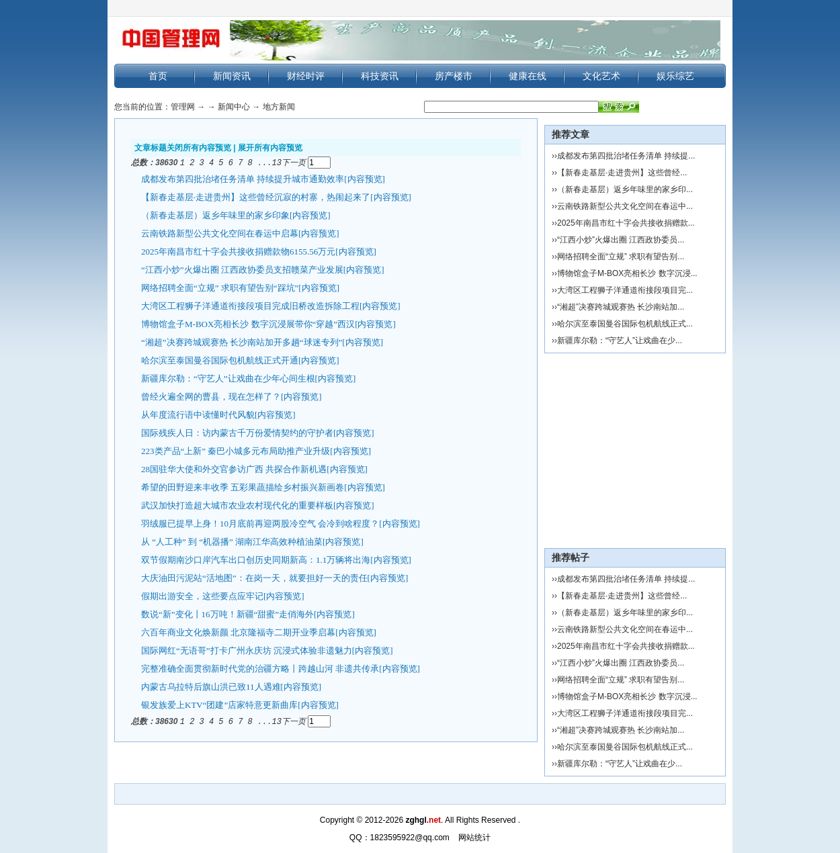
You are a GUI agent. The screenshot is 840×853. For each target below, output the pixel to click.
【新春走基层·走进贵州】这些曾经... (622, 172)
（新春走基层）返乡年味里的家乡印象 (215, 215)
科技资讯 (379, 76)
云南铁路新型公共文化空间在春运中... (625, 206)
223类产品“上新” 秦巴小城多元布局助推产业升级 (235, 450)
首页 (158, 76)
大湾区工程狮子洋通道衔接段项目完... (625, 290)
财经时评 (306, 76)
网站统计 (474, 837)
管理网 (183, 106)
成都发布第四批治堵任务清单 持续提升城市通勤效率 (242, 178)
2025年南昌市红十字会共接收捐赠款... (626, 223)
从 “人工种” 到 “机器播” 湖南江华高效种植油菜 (232, 541)
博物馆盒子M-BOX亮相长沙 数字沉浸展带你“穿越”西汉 (248, 323)
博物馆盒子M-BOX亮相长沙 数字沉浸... (627, 273)
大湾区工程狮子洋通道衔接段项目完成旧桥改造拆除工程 (250, 305)
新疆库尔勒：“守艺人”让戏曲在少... (619, 340)
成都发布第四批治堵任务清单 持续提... (626, 156)
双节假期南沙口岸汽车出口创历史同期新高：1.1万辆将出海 (255, 559)
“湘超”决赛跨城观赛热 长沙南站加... (620, 307)
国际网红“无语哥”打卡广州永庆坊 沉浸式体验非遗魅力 (246, 650)
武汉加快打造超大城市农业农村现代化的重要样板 (237, 505)
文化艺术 (601, 76)
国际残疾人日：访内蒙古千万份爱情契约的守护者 (237, 432)
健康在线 (527, 76)
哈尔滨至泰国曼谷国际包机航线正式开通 (219, 360)
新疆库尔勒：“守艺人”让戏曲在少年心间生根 (228, 378)
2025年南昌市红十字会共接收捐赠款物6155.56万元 (238, 251)
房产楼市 (453, 76)
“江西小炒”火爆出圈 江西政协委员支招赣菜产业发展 (242, 269)
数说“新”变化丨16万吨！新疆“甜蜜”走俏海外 (227, 614)
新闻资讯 (232, 76)
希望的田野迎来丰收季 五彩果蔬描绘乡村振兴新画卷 (242, 487)
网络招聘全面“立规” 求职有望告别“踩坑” (219, 287)
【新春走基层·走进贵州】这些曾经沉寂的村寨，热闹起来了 (255, 196)
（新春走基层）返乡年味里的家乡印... (625, 189)
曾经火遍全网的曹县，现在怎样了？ (211, 396)
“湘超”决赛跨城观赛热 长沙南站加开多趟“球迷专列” (241, 341)
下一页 (294, 162)
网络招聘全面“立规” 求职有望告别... (620, 256)
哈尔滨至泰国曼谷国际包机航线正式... (625, 323)
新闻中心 (234, 106)
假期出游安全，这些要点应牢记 (202, 595)
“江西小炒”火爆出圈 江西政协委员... (620, 239)
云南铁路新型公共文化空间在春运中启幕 (219, 233)
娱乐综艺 (675, 76)
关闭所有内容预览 (199, 147)
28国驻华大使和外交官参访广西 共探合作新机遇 (234, 468)
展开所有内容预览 (270, 147)
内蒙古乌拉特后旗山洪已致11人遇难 (211, 686)
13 (277, 162)
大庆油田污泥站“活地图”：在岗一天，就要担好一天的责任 (254, 577)
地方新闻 (279, 106)
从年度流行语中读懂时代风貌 (198, 414)
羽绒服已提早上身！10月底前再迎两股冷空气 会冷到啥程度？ (260, 523)
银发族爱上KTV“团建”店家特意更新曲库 (219, 704)
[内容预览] (364, 178)
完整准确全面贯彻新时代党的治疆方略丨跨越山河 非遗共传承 (260, 668)
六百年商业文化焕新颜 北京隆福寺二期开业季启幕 (238, 632)
